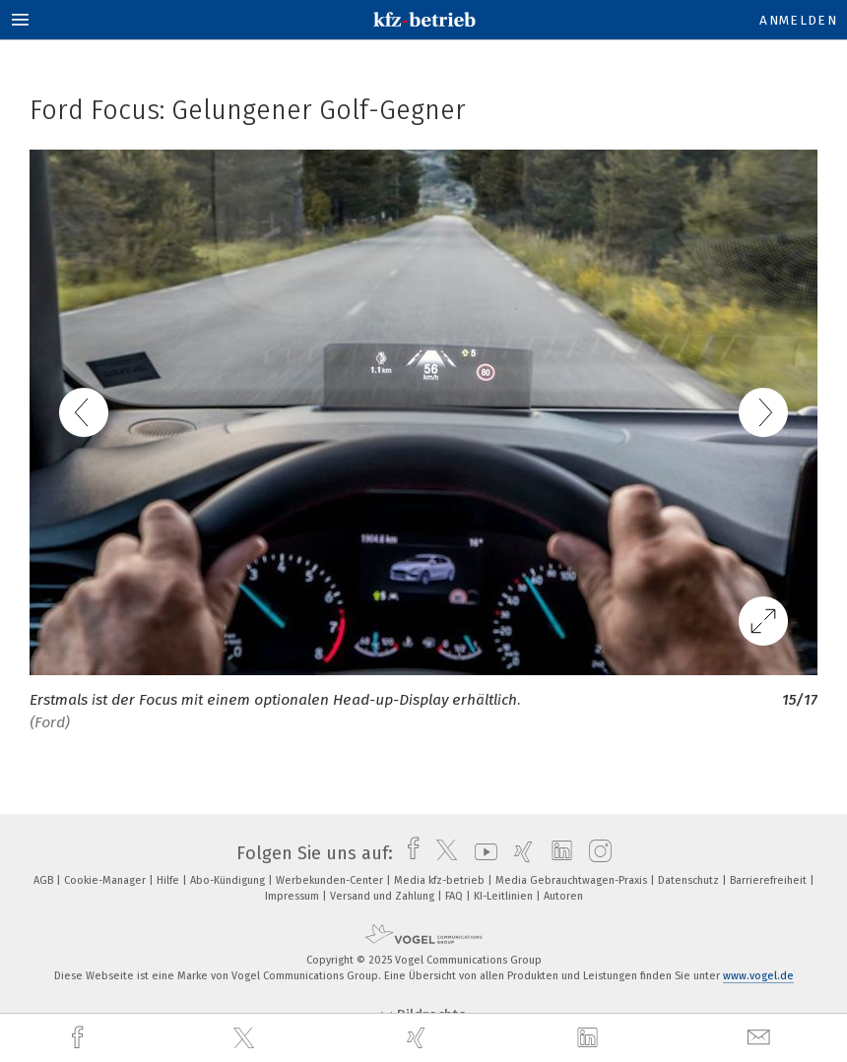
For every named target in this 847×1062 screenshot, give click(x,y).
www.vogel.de (758, 975)
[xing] (418, 1038)
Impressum (293, 896)
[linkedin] (590, 1038)
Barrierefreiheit (770, 880)
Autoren (563, 896)
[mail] (761, 1038)
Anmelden (798, 20)
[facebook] (80, 1038)
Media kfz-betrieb (441, 880)
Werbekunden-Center (331, 880)
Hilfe (169, 880)
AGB (44, 880)
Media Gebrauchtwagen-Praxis (572, 880)
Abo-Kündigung (229, 880)
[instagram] (595, 853)
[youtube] (481, 853)
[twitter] (246, 1038)
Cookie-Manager (106, 880)
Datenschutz (690, 880)
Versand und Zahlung (383, 896)
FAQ (455, 896)
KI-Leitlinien (505, 896)
